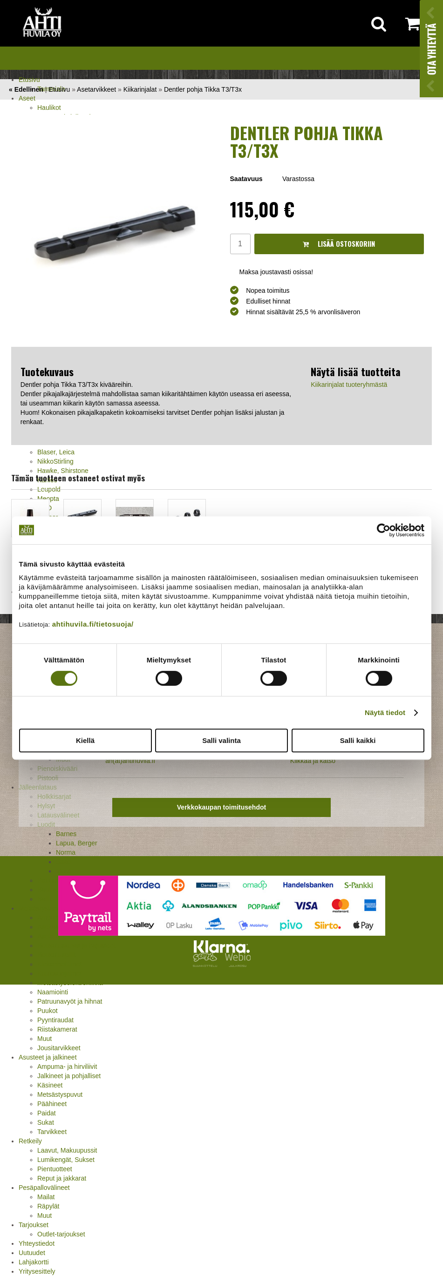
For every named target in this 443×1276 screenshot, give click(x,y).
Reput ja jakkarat (61, 1178)
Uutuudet (32, 1252)
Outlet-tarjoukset (61, 1234)
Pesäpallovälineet (44, 1187)
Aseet (27, 98)
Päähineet (52, 1103)
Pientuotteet (54, 1169)
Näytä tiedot (385, 712)
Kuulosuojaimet (59, 973)
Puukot (47, 1010)
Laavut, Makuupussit (67, 1150)
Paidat (46, 1113)
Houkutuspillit (56, 955)
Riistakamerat (57, 1029)
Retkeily (30, 1141)
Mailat (46, 1197)
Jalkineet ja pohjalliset (69, 1076)
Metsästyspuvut (59, 1094)
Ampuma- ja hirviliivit (67, 1066)
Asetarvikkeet (96, 89)
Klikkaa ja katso (312, 760)
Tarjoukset (33, 1225)
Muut (44, 1038)
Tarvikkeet (52, 1131)
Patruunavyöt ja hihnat (69, 1001)
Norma (65, 852)
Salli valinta (221, 740)
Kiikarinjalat (140, 89)
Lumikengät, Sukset (66, 1159)
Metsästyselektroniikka (70, 982)
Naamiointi (52, 992)
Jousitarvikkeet (59, 1048)
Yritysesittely (37, 1271)
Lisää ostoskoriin (339, 244)
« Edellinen (26, 89)
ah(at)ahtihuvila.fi (130, 760)
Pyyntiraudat (55, 1020)
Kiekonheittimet (59, 964)
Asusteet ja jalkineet (48, 1057)
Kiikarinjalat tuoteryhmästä (349, 384)
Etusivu (29, 79)
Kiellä (85, 740)
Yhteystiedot (37, 1243)
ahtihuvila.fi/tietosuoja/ (93, 624)
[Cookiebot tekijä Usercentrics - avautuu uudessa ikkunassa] (383, 530)
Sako (63, 861)
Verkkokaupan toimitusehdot (221, 807)
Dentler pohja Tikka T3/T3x (203, 89)
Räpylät (48, 1206)
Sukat (45, 1122)
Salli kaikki (358, 740)
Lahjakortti (34, 1262)
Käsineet (49, 1085)
